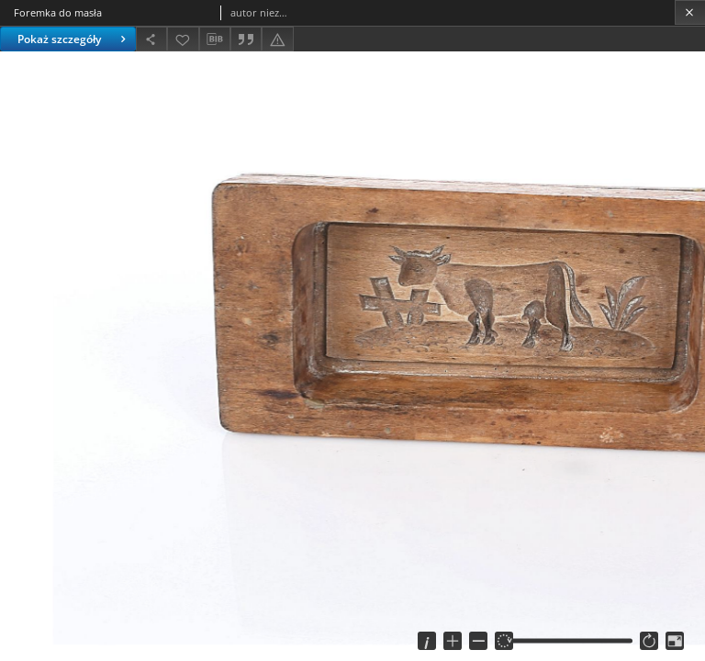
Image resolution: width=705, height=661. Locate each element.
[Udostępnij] (151, 39)
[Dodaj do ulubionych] (182, 39)
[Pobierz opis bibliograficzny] (214, 39)
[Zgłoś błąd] (277, 39)
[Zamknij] (690, 12)
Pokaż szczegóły (73, 39)
